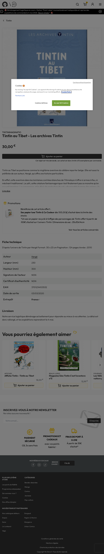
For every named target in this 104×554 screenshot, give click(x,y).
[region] (52, 94)
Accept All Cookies (61, 103)
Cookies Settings (41, 103)
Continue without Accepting (82, 82)
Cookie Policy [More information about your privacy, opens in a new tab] (66, 92)
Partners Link (20, 96)
